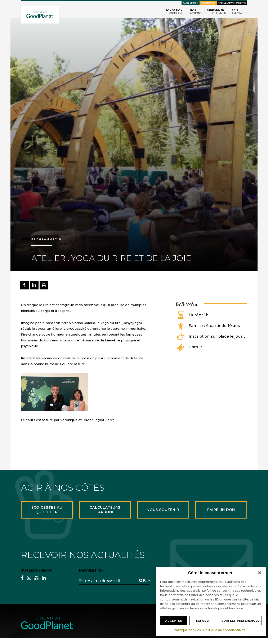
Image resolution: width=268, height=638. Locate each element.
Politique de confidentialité (224, 630)
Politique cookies (187, 630)
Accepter (173, 620)
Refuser (203, 620)
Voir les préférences (240, 620)
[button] (260, 573)
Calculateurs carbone (232, 3)
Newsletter (208, 3)
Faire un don (190, 3)
